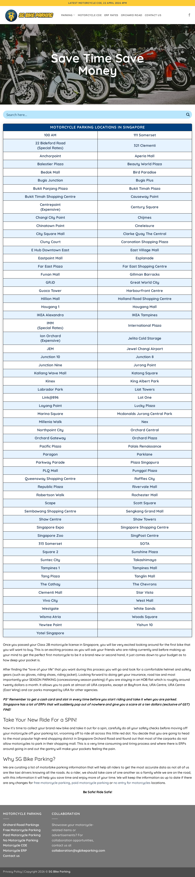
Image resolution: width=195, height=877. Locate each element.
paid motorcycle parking (90, 783)
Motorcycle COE (90, 15)
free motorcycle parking (52, 783)
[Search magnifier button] (188, 114)
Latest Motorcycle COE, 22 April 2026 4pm (97, 2)
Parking (68, 15)
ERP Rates (111, 15)
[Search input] (94, 115)
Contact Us (153, 15)
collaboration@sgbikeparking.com (78, 850)
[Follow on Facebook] (189, 15)
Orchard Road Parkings (21, 825)
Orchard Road (131, 15)
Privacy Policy (12, 871)
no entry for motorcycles (132, 783)
